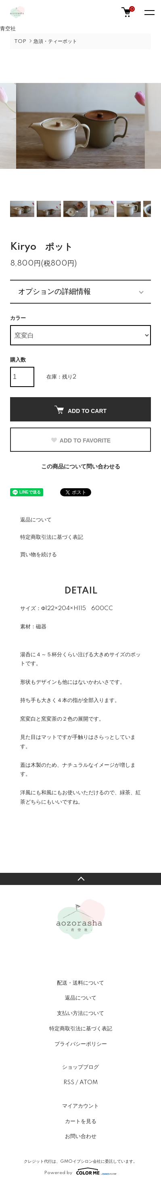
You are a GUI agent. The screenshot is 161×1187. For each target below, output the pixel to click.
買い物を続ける (38, 554)
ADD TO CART (80, 410)
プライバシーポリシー (80, 1044)
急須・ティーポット (55, 41)
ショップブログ (80, 1067)
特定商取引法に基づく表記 (51, 537)
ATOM (88, 1082)
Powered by (80, 1171)
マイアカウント (80, 1106)
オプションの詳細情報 (54, 291)
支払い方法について (80, 1013)
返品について (36, 520)
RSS (68, 1082)
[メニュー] (149, 12)
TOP (20, 41)
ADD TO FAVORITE (80, 440)
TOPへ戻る (80, 879)
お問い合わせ (80, 1136)
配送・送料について (80, 983)
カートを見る (80, 1121)
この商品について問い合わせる (80, 467)
